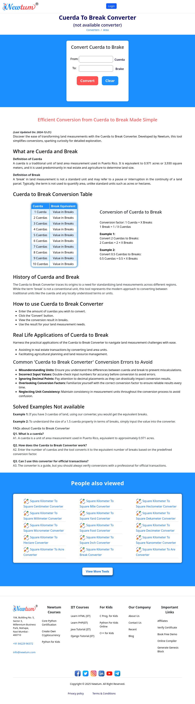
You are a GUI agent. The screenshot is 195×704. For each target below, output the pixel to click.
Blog (131, 636)
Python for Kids (51, 641)
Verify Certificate (167, 627)
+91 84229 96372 (23, 643)
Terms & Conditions (104, 693)
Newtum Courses (54, 609)
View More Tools (97, 571)
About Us (134, 616)
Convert (87, 80)
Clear (110, 80)
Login (111, 6)
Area (106, 30)
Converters (92, 30)
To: (74, 68)
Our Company (140, 607)
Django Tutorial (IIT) (82, 636)
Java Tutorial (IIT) (81, 629)
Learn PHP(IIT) (79, 622)
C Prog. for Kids (109, 616)
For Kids (106, 607)
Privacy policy (76, 693)
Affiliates (162, 621)
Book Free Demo (167, 634)
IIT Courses (80, 607)
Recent (133, 629)
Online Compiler (167, 641)
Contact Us (135, 622)
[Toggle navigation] (187, 6)
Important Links (169, 609)
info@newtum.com (24, 652)
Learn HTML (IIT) (80, 616)
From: (74, 59)
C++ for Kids (107, 633)
